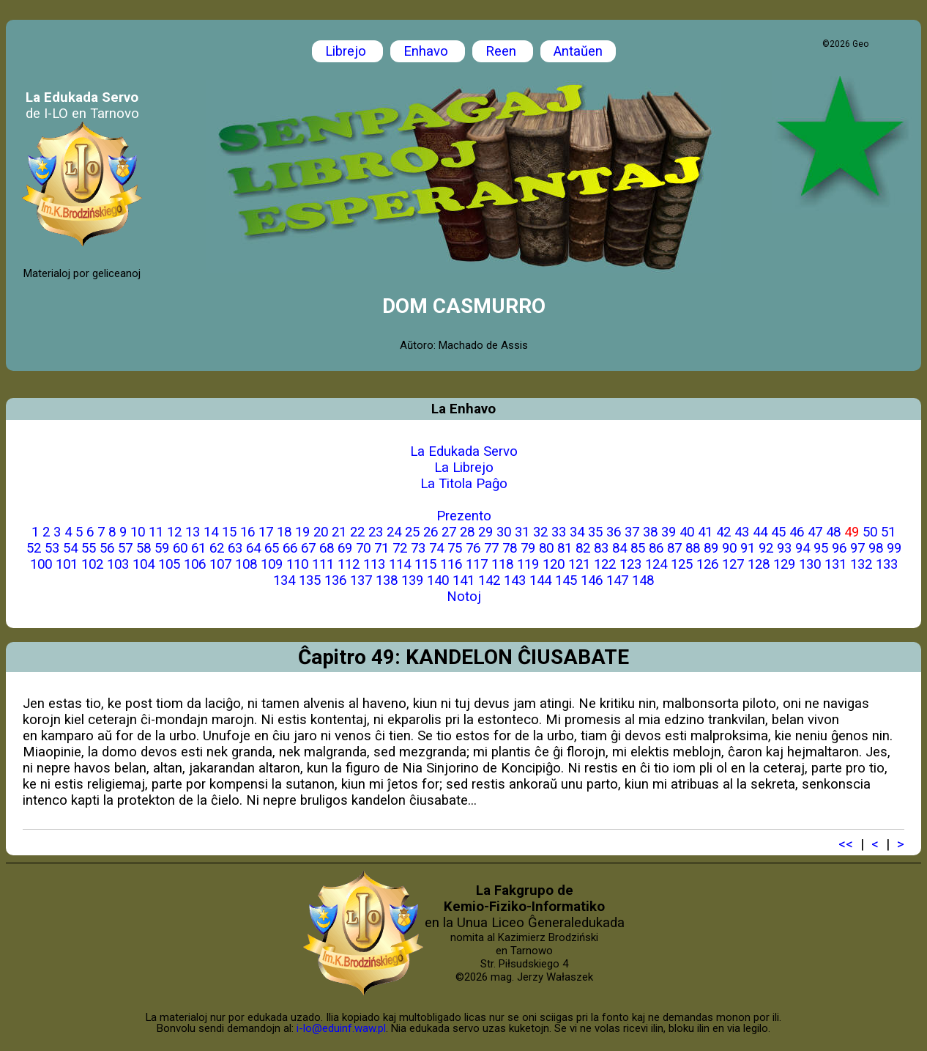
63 (235, 548)
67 (308, 548)
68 (326, 548)
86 (656, 548)
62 (216, 548)
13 (192, 532)
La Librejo (464, 468)
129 (784, 564)
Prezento (463, 516)
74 (436, 548)
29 (485, 532)
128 (759, 564)
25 (412, 532)
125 (682, 564)
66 (290, 548)
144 (540, 580)
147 (617, 580)
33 (558, 532)
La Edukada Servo (464, 451)
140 (438, 580)
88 (692, 548)
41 (705, 532)
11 (156, 532)
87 (674, 548)
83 (601, 548)
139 (412, 580)
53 (52, 548)
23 (375, 532)
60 (180, 548)
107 (220, 564)
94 (802, 548)
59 (161, 548)
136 (335, 580)
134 (284, 580)
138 (387, 580)
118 (502, 564)
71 (381, 548)
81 (564, 548)
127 (733, 564)
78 (509, 548)
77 (491, 548)
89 (711, 548)
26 (430, 532)
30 (503, 532)
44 (760, 532)
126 (707, 564)
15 (229, 532)
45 (778, 532)
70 (363, 548)
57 (125, 548)
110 (297, 564)
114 (400, 564)
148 (643, 580)
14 (211, 532)
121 (579, 564)
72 (399, 548)
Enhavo (427, 51)
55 (88, 548)
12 (174, 532)
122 (605, 564)
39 (668, 532)
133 (887, 564)
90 (729, 548)
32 (540, 532)
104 (143, 564)
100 (41, 564)
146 (592, 580)
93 (784, 548)
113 (374, 564)
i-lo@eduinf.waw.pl (341, 1028)
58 (143, 548)
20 (320, 532)
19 (302, 532)
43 (741, 532)
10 (137, 532)
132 (861, 564)
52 (33, 548)
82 (583, 548)
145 (566, 580)
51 (888, 532)
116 (451, 564)
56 (107, 548)
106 (195, 564)
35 (595, 532)
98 (875, 548)
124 (656, 564)
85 (637, 548)
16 (247, 532)
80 (546, 548)
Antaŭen (578, 51)
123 (630, 564)
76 (473, 548)
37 (632, 532)
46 (796, 532)
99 (894, 548)
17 (265, 532)
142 (489, 580)
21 (339, 532)
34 (577, 532)
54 (70, 548)
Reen (502, 51)
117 (477, 564)
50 (870, 532)
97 (857, 548)
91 (747, 548)
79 (528, 548)
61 (198, 548)
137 (361, 580)
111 (323, 564)
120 (554, 564)
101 (67, 564)
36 (613, 532)
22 (357, 532)
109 (272, 564)
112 (349, 564)
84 (619, 548)
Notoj (464, 597)
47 (815, 532)
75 (454, 548)
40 (687, 532)
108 (246, 564)
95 (821, 548)
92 (766, 548)
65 (271, 548)
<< (845, 844)
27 (449, 532)
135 (310, 580)
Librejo (347, 51)
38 (650, 532)
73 (418, 548)
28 (467, 532)
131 (835, 564)
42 (723, 532)
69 (345, 548)
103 (118, 564)
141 (463, 580)
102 (92, 564)
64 (253, 548)
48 (833, 532)
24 (394, 532)
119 (528, 564)
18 (284, 532)
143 (515, 580)
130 (810, 564)
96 (839, 548)
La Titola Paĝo (463, 484)
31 (522, 532)
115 (425, 564)
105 (169, 564)
